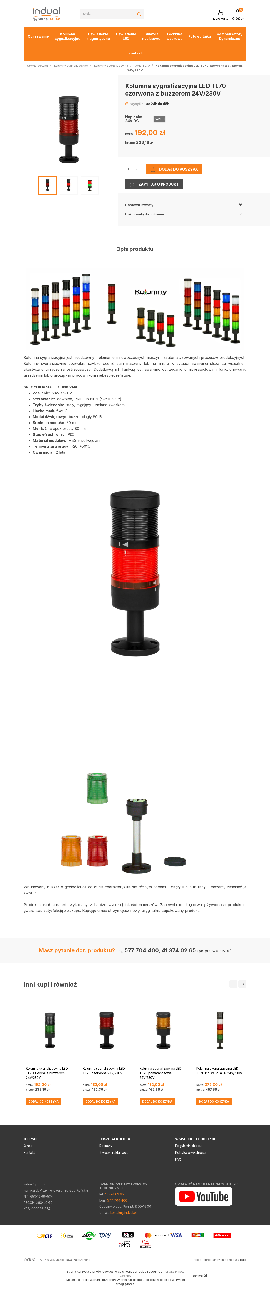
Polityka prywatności (190, 1152)
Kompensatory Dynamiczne (229, 36)
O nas (28, 1146)
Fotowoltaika (199, 36)
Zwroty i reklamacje (114, 1152)
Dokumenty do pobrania (183, 214)
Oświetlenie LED (126, 36)
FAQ (178, 1159)
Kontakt (135, 53)
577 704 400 (117, 1200)
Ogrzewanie (38, 36)
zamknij (200, 1275)
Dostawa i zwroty (183, 204)
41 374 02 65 (114, 1194)
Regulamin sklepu (188, 1146)
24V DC (160, 119)
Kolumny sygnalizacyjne (67, 36)
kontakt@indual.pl (123, 1213)
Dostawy (105, 1146)
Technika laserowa (174, 36)
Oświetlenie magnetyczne (98, 36)
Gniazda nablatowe (151, 36)
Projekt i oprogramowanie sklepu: (219, 1259)
